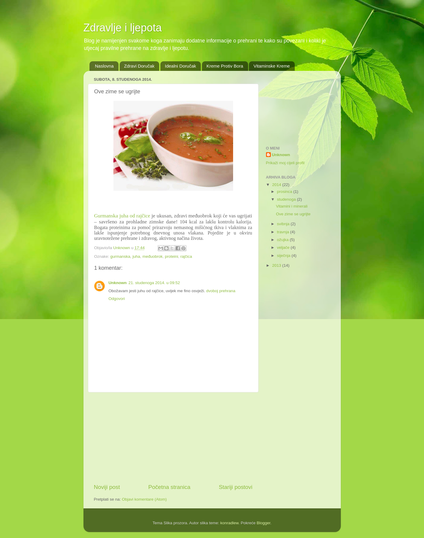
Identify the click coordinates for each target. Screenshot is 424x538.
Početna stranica (169, 487)
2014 (277, 184)
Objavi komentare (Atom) (144, 499)
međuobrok (152, 256)
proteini (171, 256)
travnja (283, 232)
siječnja (284, 255)
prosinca (285, 191)
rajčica (186, 256)
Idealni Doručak (180, 65)
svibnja (284, 224)
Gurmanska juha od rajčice (122, 216)
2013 (277, 265)
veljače (284, 247)
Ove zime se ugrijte (293, 214)
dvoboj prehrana (220, 291)
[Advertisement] (173, 437)
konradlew (229, 523)
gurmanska (120, 256)
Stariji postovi (235, 487)
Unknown (118, 283)
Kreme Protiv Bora (224, 65)
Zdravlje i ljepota (122, 28)
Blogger (263, 523)
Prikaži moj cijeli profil (285, 163)
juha (136, 256)
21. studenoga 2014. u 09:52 (154, 283)
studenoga (287, 199)
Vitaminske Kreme (271, 65)
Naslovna (104, 65)
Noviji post (107, 487)
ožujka (283, 239)
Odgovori (117, 298)
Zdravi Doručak (139, 65)
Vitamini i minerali (292, 206)
